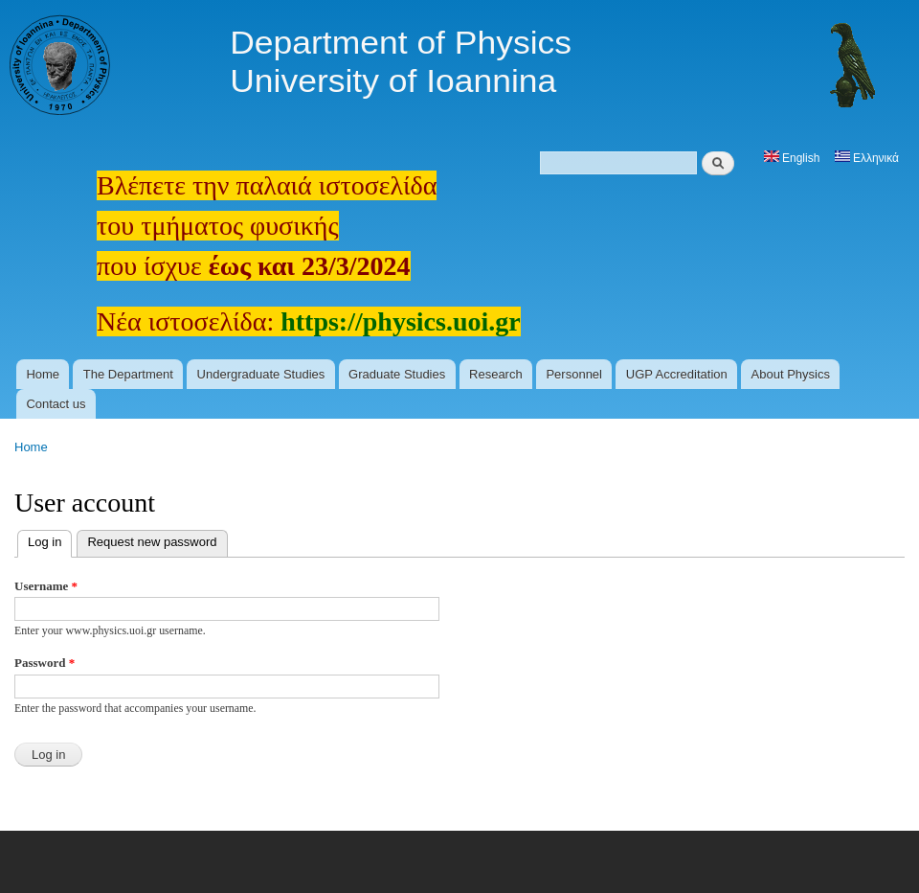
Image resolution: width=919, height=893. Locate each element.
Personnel (574, 374)
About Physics (790, 374)
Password (44, 662)
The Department (128, 374)
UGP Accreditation (677, 374)
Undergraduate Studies (261, 374)
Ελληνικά (867, 158)
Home (42, 374)
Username (46, 586)
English (792, 158)
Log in (50, 540)
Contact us (55, 404)
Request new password (151, 542)
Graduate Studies (396, 374)
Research (496, 374)
